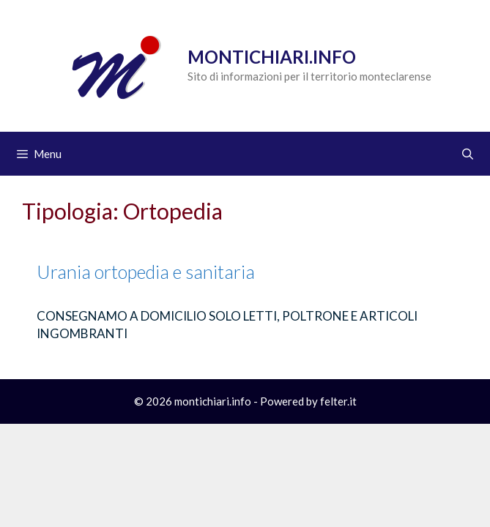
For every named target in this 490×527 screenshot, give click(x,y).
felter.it (338, 401)
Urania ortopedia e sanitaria (146, 272)
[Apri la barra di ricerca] (467, 154)
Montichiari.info (272, 56)
